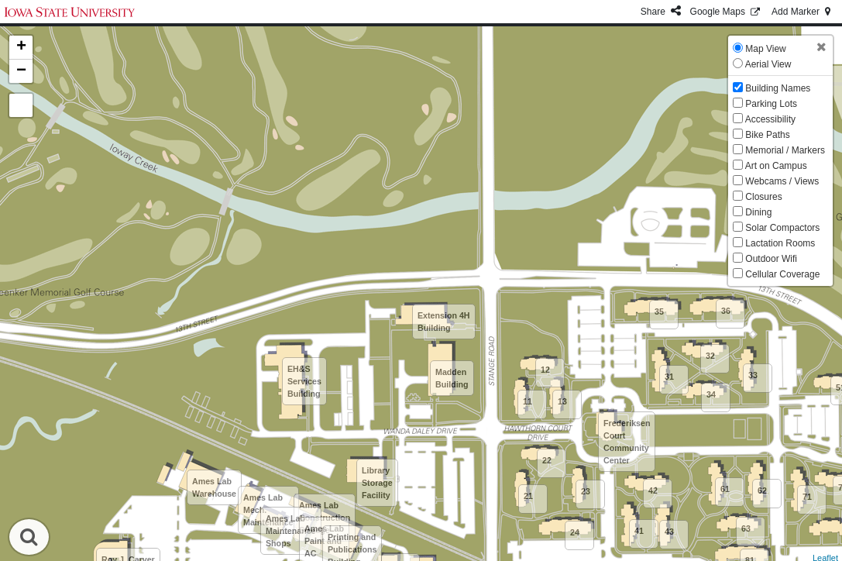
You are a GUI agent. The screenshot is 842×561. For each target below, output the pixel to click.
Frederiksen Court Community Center (626, 441)
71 (807, 496)
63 (746, 528)
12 (545, 369)
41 (639, 530)
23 (585, 491)
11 (527, 401)
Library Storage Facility (377, 483)
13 (562, 401)
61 (725, 489)
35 (659, 311)
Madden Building (452, 378)
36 (725, 310)
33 (753, 375)
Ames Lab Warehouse (214, 487)
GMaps (726, 11)
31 (669, 376)
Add (802, 11)
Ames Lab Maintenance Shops (291, 531)
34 (711, 394)
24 (574, 532)
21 (528, 496)
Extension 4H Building (444, 321)
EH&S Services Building (304, 381)
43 (669, 531)
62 (762, 490)
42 (653, 490)
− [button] (21, 71)
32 (710, 355)
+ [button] (21, 47)
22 (547, 460)
